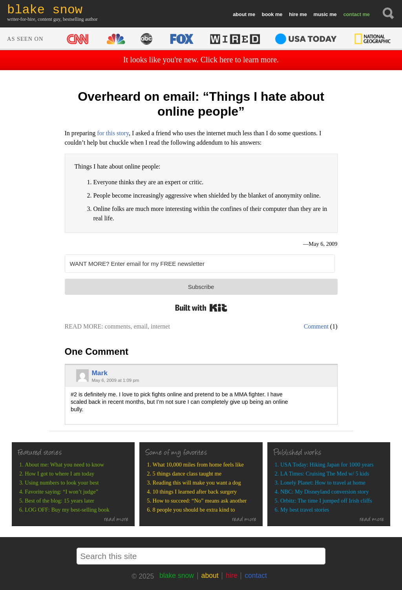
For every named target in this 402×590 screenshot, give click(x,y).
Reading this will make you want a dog (197, 482)
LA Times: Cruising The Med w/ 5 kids (324, 473)
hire (293, 14)
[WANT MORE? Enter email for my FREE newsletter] (200, 263)
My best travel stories (304, 509)
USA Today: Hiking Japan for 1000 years (327, 464)
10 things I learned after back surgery (195, 491)
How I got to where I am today (59, 473)
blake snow (176, 575)
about (240, 14)
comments (118, 326)
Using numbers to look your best (62, 482)
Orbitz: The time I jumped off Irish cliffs (326, 500)
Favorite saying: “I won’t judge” (61, 491)
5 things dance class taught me (187, 473)
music (321, 14)
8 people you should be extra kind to (194, 509)
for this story (113, 133)
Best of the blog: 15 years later (59, 500)
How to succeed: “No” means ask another (200, 500)
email (141, 326)
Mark (99, 373)
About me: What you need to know (64, 464)
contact (352, 14)
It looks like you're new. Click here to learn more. (201, 59)
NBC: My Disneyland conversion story (324, 491)
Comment (316, 326)
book (268, 14)
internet (160, 326)
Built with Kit (201, 308)
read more (116, 520)
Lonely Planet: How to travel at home (322, 482)
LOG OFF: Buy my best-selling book (67, 509)
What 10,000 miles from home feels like (198, 464)
